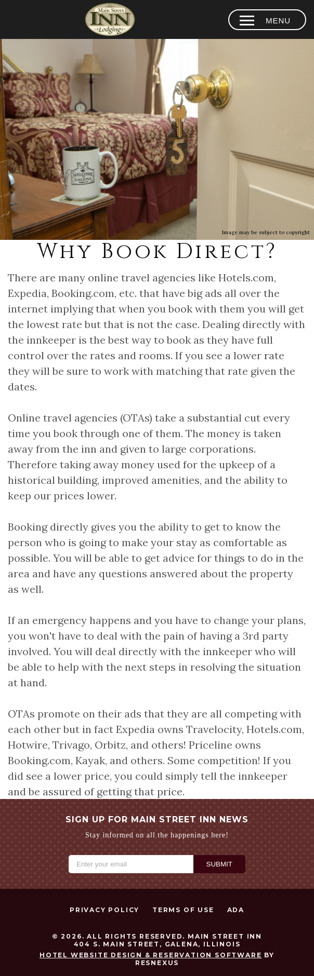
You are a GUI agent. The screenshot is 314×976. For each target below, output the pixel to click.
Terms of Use (183, 910)
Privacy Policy (104, 910)
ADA (235, 910)
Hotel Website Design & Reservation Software (150, 955)
